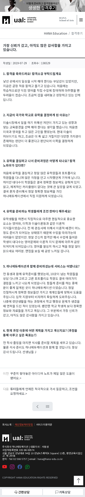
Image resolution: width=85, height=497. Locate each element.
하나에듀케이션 (12, 17)
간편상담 (22, 492)
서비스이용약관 (44, 424)
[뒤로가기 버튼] (37, 406)
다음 (6, 389)
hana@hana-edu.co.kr (50, 459)
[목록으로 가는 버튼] (47, 406)
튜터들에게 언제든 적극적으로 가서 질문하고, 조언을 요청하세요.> (44, 391)
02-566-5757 (20, 459)
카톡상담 (63, 492)
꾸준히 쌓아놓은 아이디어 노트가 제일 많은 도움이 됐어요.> (42, 375)
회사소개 (6, 424)
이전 (6, 373)
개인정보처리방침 (24, 424)
